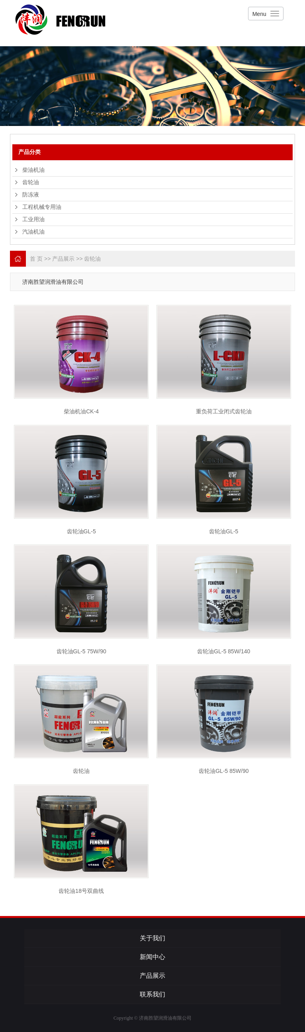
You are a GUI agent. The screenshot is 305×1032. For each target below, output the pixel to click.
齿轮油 (30, 182)
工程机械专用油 (41, 207)
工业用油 (33, 219)
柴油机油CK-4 (81, 411)
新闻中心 (152, 956)
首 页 (36, 259)
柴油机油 (33, 170)
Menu (259, 14)
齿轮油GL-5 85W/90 (223, 771)
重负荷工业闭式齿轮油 (224, 411)
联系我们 (152, 994)
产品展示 (63, 259)
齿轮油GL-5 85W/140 (223, 651)
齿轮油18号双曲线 (81, 891)
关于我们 (152, 938)
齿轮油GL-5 (81, 531)
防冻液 (30, 195)
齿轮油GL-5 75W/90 (81, 651)
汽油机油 (33, 232)
